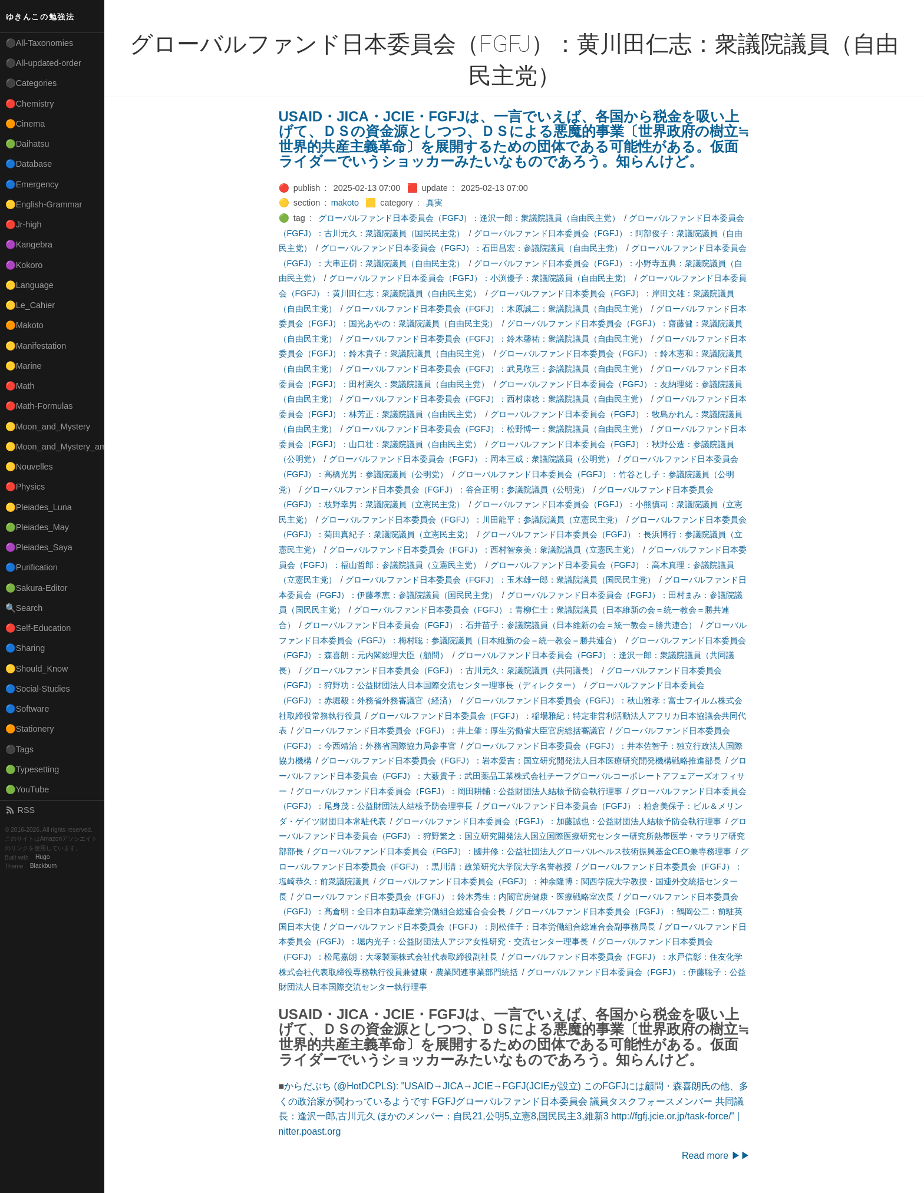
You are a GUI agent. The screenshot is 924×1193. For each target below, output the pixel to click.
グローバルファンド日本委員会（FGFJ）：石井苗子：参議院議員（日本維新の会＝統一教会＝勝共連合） (500, 625)
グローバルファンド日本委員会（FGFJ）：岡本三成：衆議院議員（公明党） (471, 459)
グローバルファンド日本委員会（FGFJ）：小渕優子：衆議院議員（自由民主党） (480, 278)
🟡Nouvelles (29, 466)
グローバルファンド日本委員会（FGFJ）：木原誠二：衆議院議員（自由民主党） (496, 308)
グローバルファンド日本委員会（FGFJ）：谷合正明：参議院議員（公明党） (446, 489)
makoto (345, 202)
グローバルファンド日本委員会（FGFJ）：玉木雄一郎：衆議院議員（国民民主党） (500, 579)
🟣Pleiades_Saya (38, 547)
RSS (20, 810)
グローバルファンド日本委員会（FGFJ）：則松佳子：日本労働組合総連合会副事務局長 (492, 926)
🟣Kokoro (24, 265)
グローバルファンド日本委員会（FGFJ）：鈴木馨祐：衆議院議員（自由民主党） (496, 338)
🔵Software (27, 708)
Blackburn (43, 866)
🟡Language (29, 285)
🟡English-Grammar (43, 204)
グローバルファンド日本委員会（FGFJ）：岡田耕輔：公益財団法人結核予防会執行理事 (459, 791)
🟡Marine (23, 366)
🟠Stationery (29, 728)
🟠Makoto (24, 325)
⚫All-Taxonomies (39, 43)
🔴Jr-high (23, 224)
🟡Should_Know (36, 668)
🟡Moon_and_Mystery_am (54, 446)
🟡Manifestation (36, 346)
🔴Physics (25, 486)
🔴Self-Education (38, 628)
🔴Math (20, 386)
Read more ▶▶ (716, 1156)
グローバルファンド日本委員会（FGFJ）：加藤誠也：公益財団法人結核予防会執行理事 (558, 821)
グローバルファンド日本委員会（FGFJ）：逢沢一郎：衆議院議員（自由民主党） (469, 218)
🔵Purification (31, 567)
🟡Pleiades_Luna (38, 507)
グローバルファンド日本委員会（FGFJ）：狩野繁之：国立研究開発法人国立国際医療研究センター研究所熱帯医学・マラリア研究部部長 (513, 836)
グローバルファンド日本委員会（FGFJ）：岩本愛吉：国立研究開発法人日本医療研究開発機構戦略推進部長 (521, 760)
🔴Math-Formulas (39, 406)
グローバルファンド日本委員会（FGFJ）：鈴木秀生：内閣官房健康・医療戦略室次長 (455, 896)
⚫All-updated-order (43, 63)
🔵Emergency (32, 184)
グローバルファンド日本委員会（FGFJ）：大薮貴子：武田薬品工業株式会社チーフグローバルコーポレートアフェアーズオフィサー (513, 775)
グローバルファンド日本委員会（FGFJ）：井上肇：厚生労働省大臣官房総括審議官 (451, 730)
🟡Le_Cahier (30, 305)
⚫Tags (19, 749)
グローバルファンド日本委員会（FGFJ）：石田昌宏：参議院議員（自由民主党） (471, 248)
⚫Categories (31, 83)
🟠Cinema (25, 123)
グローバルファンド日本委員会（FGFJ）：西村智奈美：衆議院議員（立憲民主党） (484, 549)
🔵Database (28, 163)
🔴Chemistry (29, 103)
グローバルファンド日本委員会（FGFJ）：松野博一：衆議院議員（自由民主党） (496, 429)
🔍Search (24, 608)
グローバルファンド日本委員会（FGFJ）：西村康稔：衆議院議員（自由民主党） (496, 399)
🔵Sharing (25, 648)
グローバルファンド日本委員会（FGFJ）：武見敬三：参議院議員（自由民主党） (496, 369)
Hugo (42, 857)
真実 (434, 202)
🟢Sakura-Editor (36, 588)
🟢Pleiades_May (37, 527)
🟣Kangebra (28, 244)
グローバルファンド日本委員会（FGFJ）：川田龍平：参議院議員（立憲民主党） (471, 519)
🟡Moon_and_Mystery (47, 426)
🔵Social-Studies (37, 688)
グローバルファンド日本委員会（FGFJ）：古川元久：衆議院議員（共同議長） (451, 670)
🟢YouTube (27, 789)
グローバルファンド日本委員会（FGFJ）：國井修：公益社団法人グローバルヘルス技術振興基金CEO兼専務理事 (521, 851)
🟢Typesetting (32, 769)
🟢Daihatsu (27, 143)
